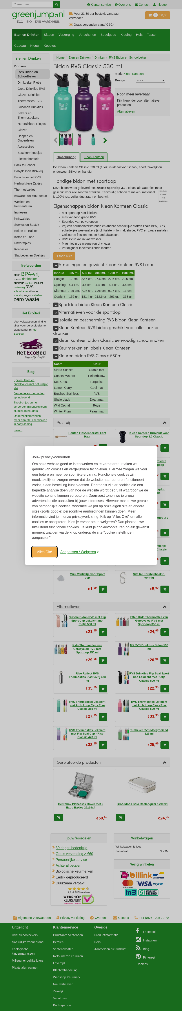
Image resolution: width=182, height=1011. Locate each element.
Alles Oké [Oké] (44, 552)
